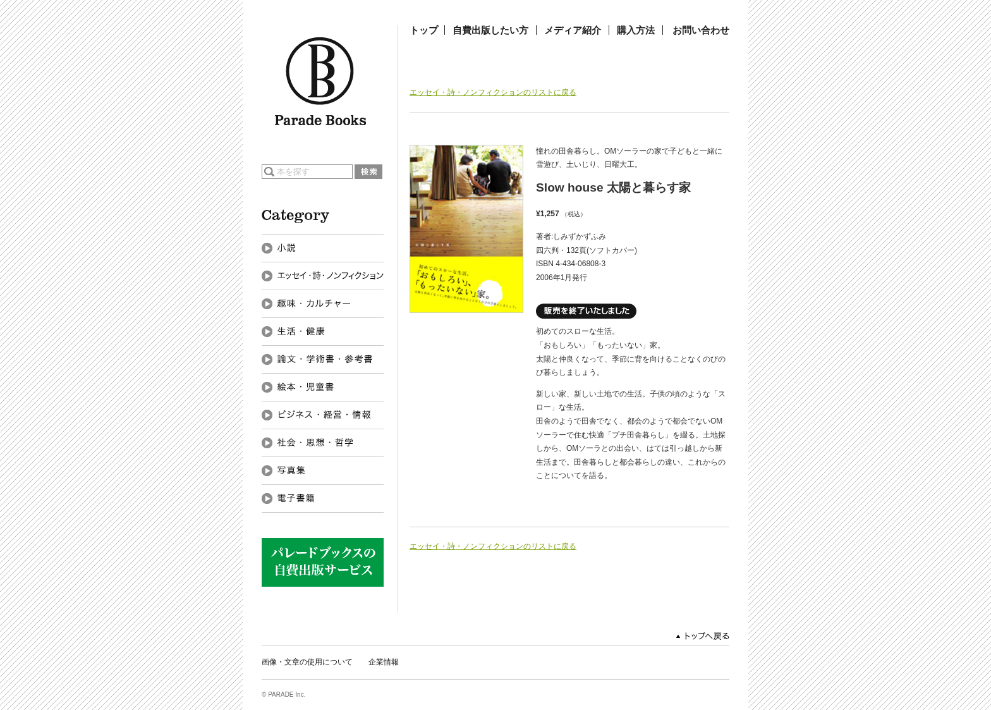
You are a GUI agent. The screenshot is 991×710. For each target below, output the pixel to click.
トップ (424, 30)
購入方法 (636, 30)
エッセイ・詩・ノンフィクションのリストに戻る (493, 92)
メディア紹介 (572, 30)
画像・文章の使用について (307, 662)
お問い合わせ (700, 30)
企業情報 (383, 662)
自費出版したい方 (490, 30)
